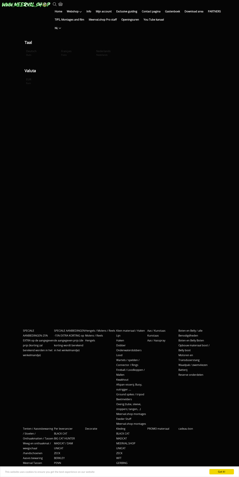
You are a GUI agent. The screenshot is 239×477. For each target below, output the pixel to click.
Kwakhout (122, 379)
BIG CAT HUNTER (64, 438)
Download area (193, 11)
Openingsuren (130, 19)
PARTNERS (214, 11)
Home (58, 11)
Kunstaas (153, 335)
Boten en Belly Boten (191, 340)
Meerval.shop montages (131, 414)
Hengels (90, 340)
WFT (118, 458)
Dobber (121, 345)
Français (66, 52)
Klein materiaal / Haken (130, 330)
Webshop (74, 11)
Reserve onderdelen (190, 375)
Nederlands (103, 52)
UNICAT (58, 448)
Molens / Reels (94, 335)
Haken (120, 340)
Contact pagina (151, 11)
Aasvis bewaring (33, 458)
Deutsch (31, 52)
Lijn (118, 335)
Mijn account (104, 11)
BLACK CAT (60, 433)
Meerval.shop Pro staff (103, 19)
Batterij (182, 370)
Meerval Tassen (32, 463)
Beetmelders (124, 399)
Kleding (120, 428)
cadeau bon (185, 428)
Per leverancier (63, 428)
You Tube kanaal (154, 19)
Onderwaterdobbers (129, 350)
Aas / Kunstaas (156, 330)
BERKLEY (59, 458)
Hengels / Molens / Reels (100, 330)
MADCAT (121, 438)
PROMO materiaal (158, 428)
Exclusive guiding (126, 11)
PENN (57, 463)
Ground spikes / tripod (130, 394)
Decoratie (91, 428)
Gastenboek (172, 11)
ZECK (57, 453)
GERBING (122, 463)
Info (88, 11)
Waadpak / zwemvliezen (193, 365)
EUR (28, 81)
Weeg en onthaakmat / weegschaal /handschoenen (37, 448)
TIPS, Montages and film (69, 19)
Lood (119, 355)
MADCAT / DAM (63, 443)
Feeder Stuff (123, 419)
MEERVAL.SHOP (125, 443)
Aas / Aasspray (156, 340)
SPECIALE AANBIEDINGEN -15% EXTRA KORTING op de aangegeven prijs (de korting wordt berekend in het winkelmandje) (69, 340)
